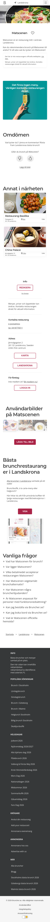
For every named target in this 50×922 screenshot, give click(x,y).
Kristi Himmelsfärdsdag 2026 (24, 770)
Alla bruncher (17, 865)
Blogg (13, 871)
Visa (24, 511)
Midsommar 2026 (19, 787)
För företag (25, 293)
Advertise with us (18, 851)
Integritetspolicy (25, 909)
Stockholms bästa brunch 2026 (25, 877)
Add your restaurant (20, 825)
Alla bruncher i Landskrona (19, 481)
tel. (15, 328)
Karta (25, 355)
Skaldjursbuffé (17, 726)
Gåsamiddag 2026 (19, 799)
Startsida (10, 634)
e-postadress (14, 323)
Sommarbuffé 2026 (20, 793)
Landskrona (25, 365)
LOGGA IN (25, 388)
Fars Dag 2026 (17, 805)
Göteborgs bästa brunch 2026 (24, 883)
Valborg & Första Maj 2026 (23, 764)
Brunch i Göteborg (19, 703)
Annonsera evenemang (21, 831)
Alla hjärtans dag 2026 (21, 752)
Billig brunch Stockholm (21, 720)
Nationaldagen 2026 (20, 781)
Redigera (25, 287)
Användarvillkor (25, 905)
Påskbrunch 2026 (19, 758)
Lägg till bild (25, 167)
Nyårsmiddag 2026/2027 (22, 746)
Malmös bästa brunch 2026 (23, 889)
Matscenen (39, 634)
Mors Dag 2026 (18, 775)
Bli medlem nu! (31, 381)
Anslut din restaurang (21, 819)
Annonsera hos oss (19, 845)
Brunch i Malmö (18, 708)
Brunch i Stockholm (20, 685)
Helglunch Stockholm (20, 714)
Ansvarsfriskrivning (25, 913)
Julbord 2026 (17, 740)
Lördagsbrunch (18, 691)
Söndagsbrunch (18, 697)
